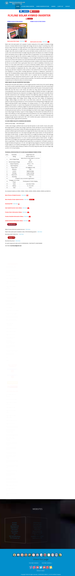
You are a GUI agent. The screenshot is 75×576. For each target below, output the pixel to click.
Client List (60, 6)
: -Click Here (23, 40)
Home (17, 6)
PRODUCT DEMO (41, 570)
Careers (53, 6)
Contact (67, 6)
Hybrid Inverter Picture (42, 6)
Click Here (29, 199)
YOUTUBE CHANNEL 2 (47, 563)
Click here (25, 207)
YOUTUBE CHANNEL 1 (34, 563)
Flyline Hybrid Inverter (27, 6)
